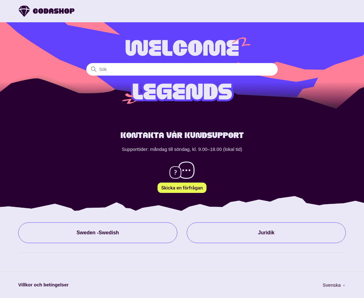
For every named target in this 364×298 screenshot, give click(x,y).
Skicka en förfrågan (182, 187)
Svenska (334, 285)
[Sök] (182, 69)
